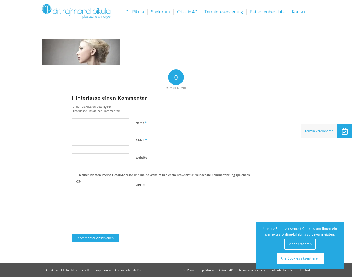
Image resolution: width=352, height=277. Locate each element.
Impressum (103, 270)
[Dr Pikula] (76, 11)
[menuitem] (134, 11)
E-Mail (141, 140)
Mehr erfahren (300, 244)
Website (141, 157)
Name (141, 122)
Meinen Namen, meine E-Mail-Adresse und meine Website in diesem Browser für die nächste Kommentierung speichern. (165, 175)
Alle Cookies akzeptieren (300, 258)
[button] (344, 131)
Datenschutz (122, 270)
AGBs (137, 270)
